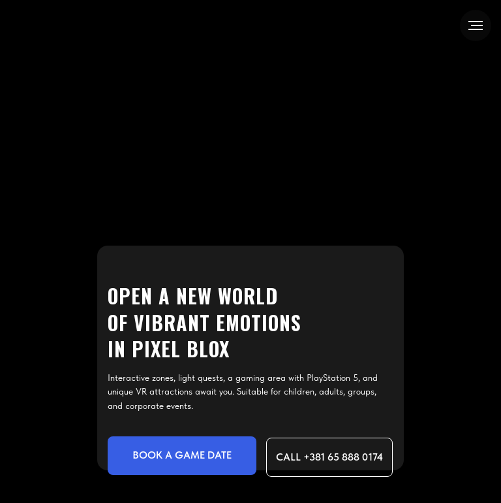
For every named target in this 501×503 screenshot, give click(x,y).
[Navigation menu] (475, 25)
